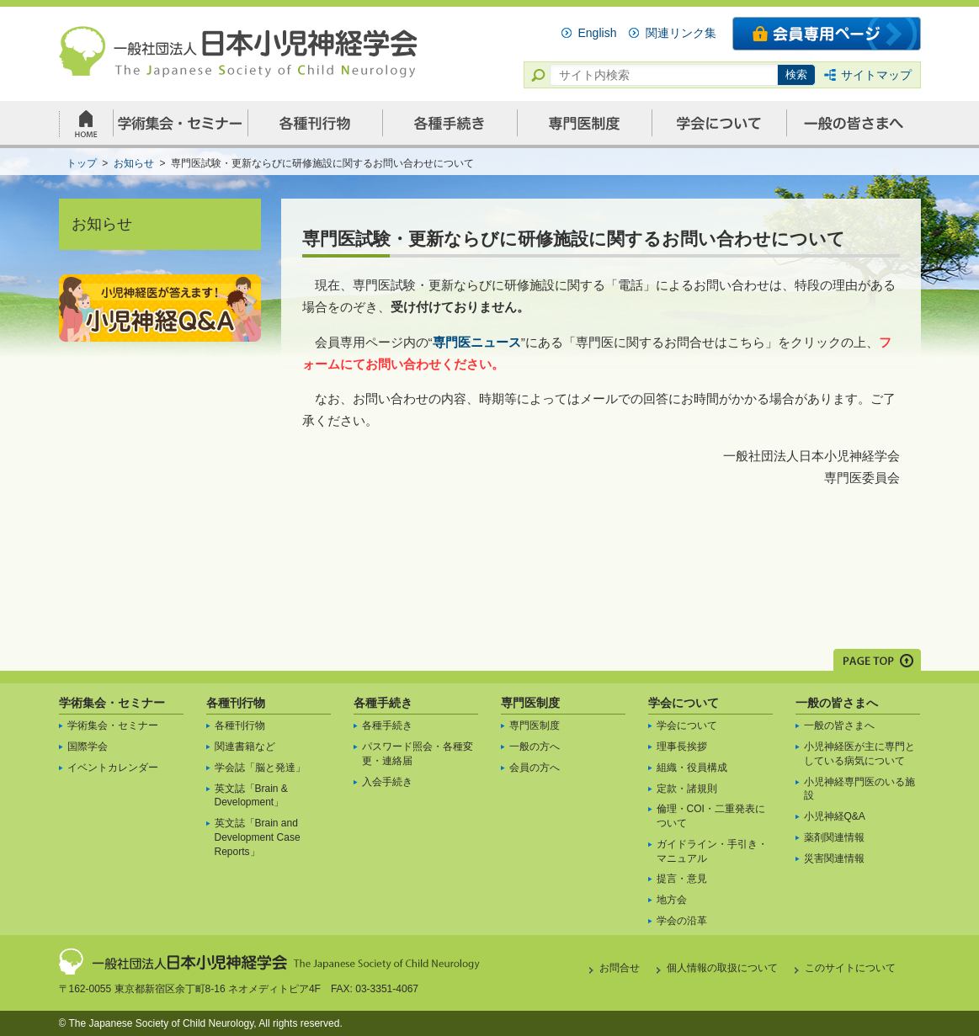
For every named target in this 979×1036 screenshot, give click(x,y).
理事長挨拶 (682, 746)
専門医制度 (530, 702)
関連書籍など (245, 746)
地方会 (672, 900)
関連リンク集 (681, 33)
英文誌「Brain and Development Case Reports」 (258, 837)
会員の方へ (534, 767)
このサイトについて (850, 968)
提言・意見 (682, 879)
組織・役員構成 (692, 767)
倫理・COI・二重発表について (711, 816)
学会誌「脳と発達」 (260, 767)
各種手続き (383, 702)
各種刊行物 (235, 702)
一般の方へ (534, 746)
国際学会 (87, 746)
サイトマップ (876, 75)
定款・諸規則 (687, 788)
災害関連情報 (834, 858)
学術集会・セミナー (112, 702)
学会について (683, 702)
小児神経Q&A (834, 816)
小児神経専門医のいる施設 (859, 789)
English (597, 33)
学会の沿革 (682, 921)
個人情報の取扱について (722, 968)
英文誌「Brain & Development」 (251, 796)
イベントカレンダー (112, 767)
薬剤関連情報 (834, 837)
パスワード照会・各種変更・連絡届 (417, 754)
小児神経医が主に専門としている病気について (859, 754)
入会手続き (387, 782)
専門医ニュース (477, 342)
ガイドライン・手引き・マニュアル (712, 851)
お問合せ (619, 968)
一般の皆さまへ (836, 702)
